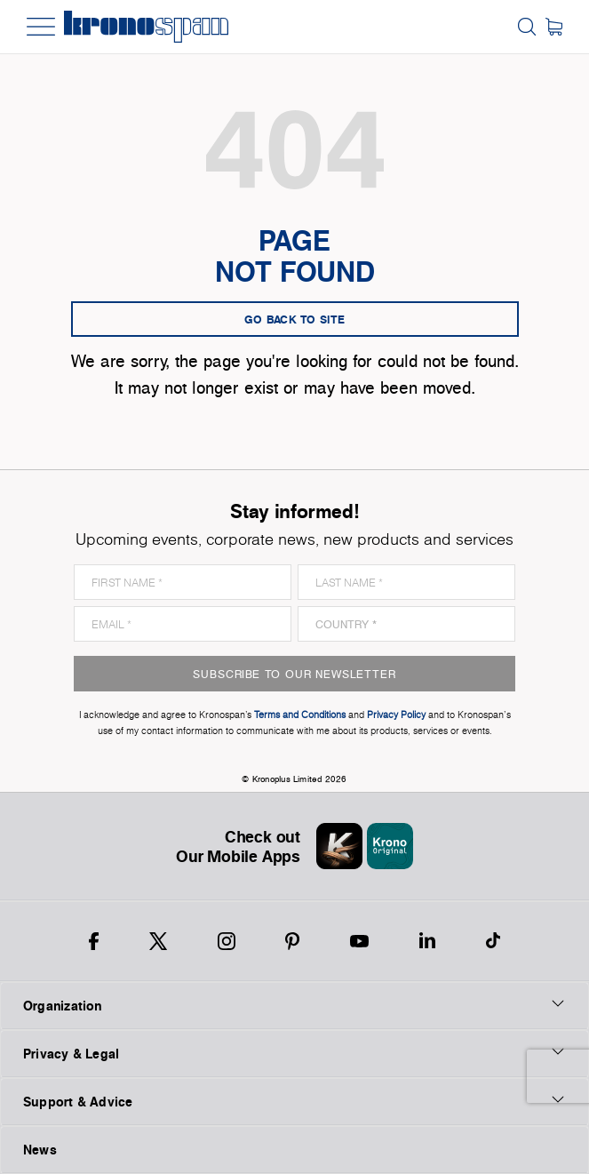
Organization (294, 1005)
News (40, 1149)
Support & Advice (294, 1101)
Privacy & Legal (294, 1053)
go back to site (295, 319)
